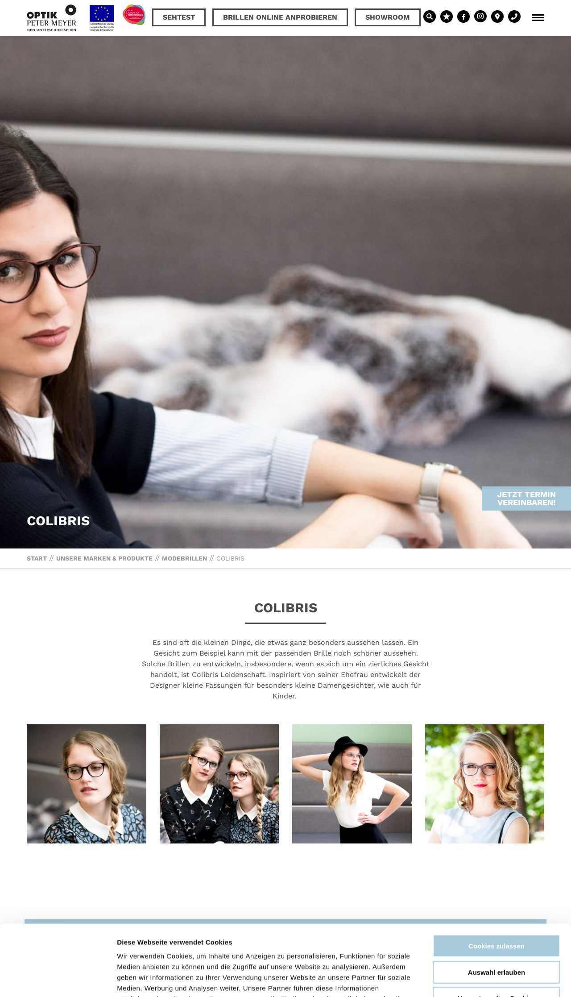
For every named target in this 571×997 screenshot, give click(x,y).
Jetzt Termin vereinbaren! (526, 478)
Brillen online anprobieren (280, 17)
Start (37, 558)
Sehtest (179, 17)
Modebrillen (184, 558)
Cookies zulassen (496, 879)
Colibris (230, 558)
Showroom (387, 17)
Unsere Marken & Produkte (104, 558)
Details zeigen (474, 979)
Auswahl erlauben (496, 906)
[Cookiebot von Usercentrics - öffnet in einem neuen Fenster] (58, 979)
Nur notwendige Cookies (496, 931)
